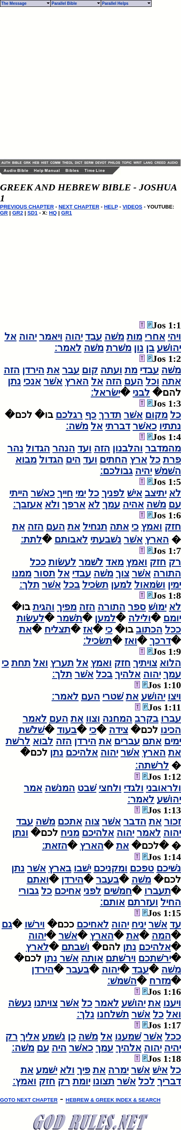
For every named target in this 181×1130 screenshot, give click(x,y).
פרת (172, 459)
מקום (156, 414)
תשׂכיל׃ (97, 640)
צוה (92, 821)
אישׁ (134, 493)
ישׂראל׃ (105, 392)
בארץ (59, 868)
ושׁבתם (75, 947)
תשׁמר (69, 618)
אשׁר (53, 381)
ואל (40, 663)
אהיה (133, 504)
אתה (171, 381)
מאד (115, 562)
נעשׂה (19, 1003)
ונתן (20, 832)
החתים (113, 459)
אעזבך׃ (27, 504)
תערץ (62, 663)
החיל (170, 902)
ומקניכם (110, 868)
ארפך (73, 504)
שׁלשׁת (31, 730)
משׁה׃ (77, 426)
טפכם (142, 868)
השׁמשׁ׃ (122, 980)
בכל (71, 584)
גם (7, 924)
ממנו (21, 573)
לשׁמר (91, 562)
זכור (172, 821)
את (53, 370)
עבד (93, 336)
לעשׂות (62, 562)
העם (133, 381)
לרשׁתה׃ (152, 765)
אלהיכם (82, 752)
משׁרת (118, 348)
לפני (92, 891)
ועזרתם (142, 902)
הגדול (38, 448)
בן (150, 348)
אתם (152, 741)
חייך (65, 493)
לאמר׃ (67, 348)
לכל (146, 1081)
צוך (122, 573)
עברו (171, 718)
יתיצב (155, 493)
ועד (84, 448)
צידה (118, 730)
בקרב (146, 718)
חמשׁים (118, 891)
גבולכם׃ (116, 471)
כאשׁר (145, 426)
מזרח (160, 980)
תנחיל (95, 526)
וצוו (93, 718)
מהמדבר (163, 448)
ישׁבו (82, 868)
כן (72, 1036)
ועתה (111, 370)
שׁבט (86, 788)
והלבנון (127, 448)
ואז (131, 640)
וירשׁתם (121, 958)
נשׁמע (53, 1036)
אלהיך (128, 674)
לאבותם (71, 539)
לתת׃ (31, 539)
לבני (141, 392)
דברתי (117, 426)
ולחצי (110, 788)
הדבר (134, 821)
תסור (44, 573)
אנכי (32, 381)
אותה (92, 958)
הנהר (63, 448)
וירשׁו (35, 924)
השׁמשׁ (167, 471)
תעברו (157, 891)
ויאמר (50, 336)
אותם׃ (112, 902)
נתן (14, 381)
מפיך (67, 607)
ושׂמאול (149, 584)
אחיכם (67, 891)
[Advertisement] (75, 83)
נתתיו (170, 426)
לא (175, 493)
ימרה (118, 1070)
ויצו (174, 696)
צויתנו (46, 1003)
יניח (138, 924)
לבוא (43, 741)
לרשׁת (18, 741)
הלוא (170, 663)
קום (90, 370)
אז (88, 629)
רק (175, 562)
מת (131, 370)
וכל (152, 381)
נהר (15, 448)
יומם (172, 618)
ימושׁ (157, 607)
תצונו (103, 1081)
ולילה (139, 618)
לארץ (37, 947)
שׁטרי (112, 696)
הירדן (33, 370)
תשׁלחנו (113, 1014)
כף (90, 414)
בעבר (107, 879)
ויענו (172, 1003)
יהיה (143, 471)
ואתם (38, 879)
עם (175, 504)
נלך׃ (85, 1014)
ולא (52, 504)
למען (121, 584)
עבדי (149, 370)
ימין (174, 584)
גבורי (29, 891)
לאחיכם (93, 924)
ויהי (174, 336)
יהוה (74, 336)
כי (135, 526)
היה (59, 1047)
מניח (69, 832)
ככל (38, 562)
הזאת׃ (54, 845)
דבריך (169, 1081)
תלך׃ (29, 584)
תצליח (57, 629)
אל (10, 336)
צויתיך (145, 663)
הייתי (18, 493)
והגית (43, 607)
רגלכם (69, 414)
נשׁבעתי (105, 539)
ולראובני (163, 788)
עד (175, 924)
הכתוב (149, 629)
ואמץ (151, 526)
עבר (70, 370)
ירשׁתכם (154, 958)
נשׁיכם (168, 868)
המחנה (117, 718)
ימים (172, 741)
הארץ (77, 381)
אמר (33, 788)
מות (134, 336)
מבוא (26, 459)
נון (139, 348)
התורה (167, 573)
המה (161, 935)
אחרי (155, 336)
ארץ (138, 459)
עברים (127, 741)
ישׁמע (46, 1070)
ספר (137, 607)
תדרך (110, 414)
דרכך (160, 640)
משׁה (114, 336)
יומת (81, 1081)
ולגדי (134, 788)
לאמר (35, 718)
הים (73, 459)
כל (175, 414)
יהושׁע (169, 348)
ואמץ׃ (24, 1081)
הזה (12, 370)
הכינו (170, 730)
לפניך (113, 493)
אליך (30, 1036)
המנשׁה (60, 788)
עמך (111, 504)
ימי (80, 493)
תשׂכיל (95, 584)
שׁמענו (128, 1036)
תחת (21, 663)
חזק (172, 526)
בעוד (67, 730)
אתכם (70, 821)
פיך (83, 1070)
